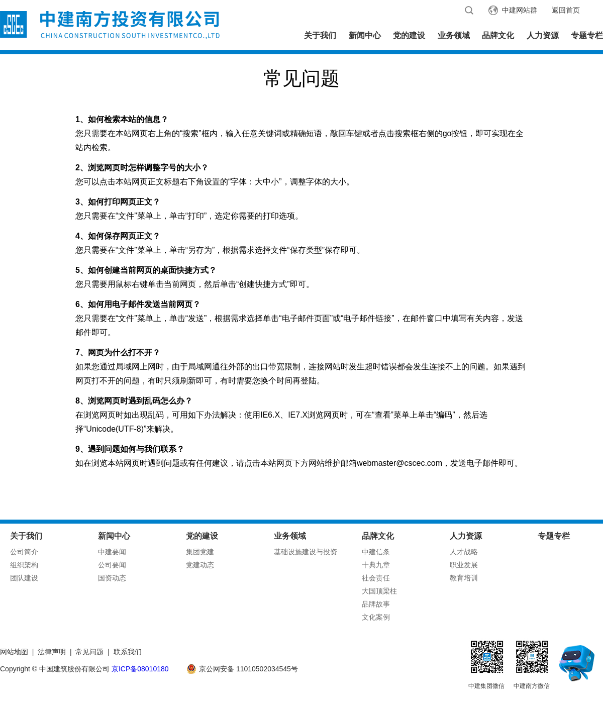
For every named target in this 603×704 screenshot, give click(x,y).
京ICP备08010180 (140, 669)
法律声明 (52, 652)
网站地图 (14, 652)
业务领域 (454, 35)
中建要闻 (112, 552)
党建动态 (200, 565)
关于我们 (320, 35)
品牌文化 (498, 35)
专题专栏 (587, 35)
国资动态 (112, 578)
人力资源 (543, 35)
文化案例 (376, 617)
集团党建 (200, 552)
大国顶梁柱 (379, 591)
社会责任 (376, 578)
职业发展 (464, 565)
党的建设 (409, 35)
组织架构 (24, 565)
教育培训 (464, 578)
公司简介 (24, 552)
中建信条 (376, 552)
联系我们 (128, 652)
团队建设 (24, 578)
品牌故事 (376, 604)
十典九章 (376, 565)
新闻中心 (365, 35)
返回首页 (566, 10)
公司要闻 (112, 565)
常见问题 (89, 652)
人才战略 (464, 552)
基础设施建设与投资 (305, 552)
